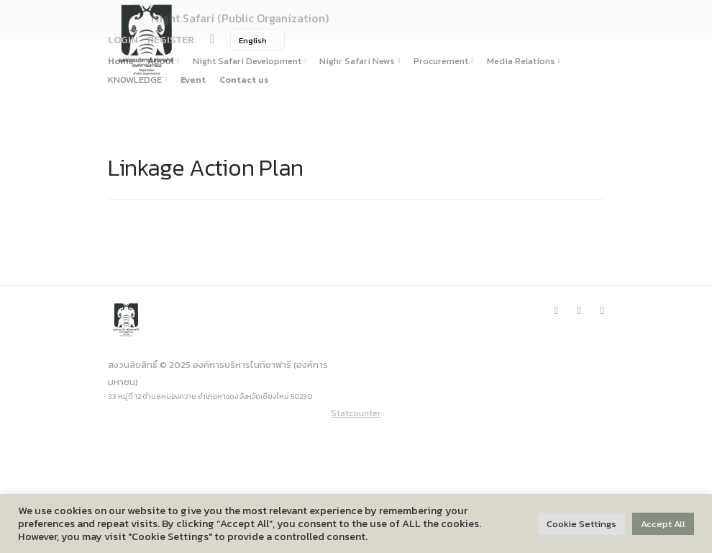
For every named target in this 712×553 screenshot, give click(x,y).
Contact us (244, 79)
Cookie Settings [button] (581, 524)
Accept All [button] (663, 524)
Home (121, 61)
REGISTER (170, 40)
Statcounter (356, 413)
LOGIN (123, 40)
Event (193, 79)
